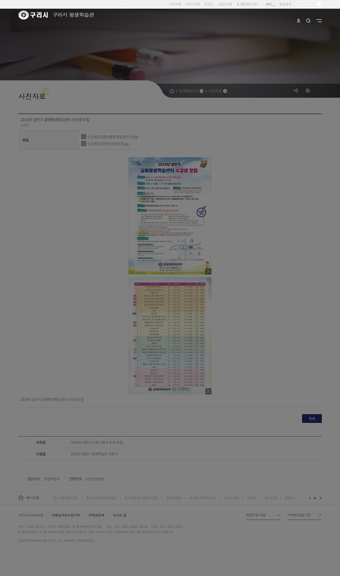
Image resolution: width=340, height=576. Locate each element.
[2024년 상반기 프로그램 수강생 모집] (96, 442)
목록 (312, 418)
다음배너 (320, 497)
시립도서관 (225, 4)
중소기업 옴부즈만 (65, 497)
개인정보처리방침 (30, 515)
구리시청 (175, 4)
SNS (270, 4)
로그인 (298, 20)
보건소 (208, 4)
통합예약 (285, 4)
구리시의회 (193, 4)
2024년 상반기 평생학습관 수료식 (93, 453)
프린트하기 (308, 90)
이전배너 (310, 497)
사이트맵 (319, 20)
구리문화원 (173, 497)
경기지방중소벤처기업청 (141, 497)
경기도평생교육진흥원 (101, 497)
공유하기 (296, 90)
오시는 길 (119, 515)
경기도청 (271, 497)
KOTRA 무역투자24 (202, 497)
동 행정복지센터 (247, 4)
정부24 (252, 497)
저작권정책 (96, 515)
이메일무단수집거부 (66, 515)
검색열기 (308, 20)
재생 (315, 497)
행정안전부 (292, 497)
